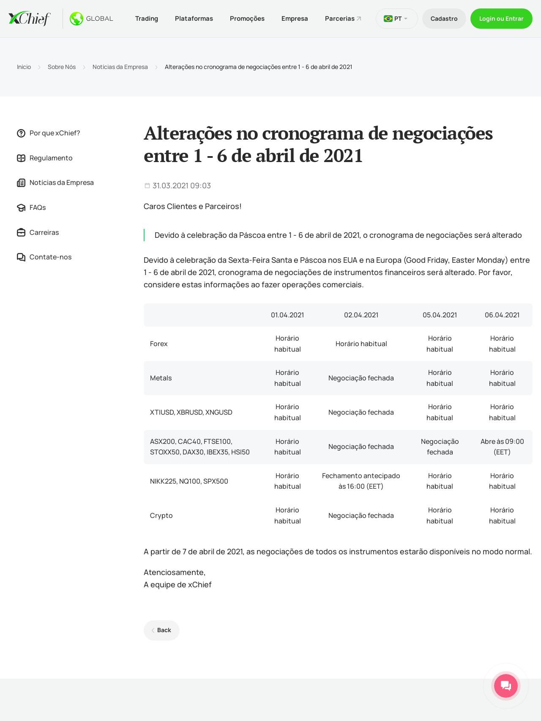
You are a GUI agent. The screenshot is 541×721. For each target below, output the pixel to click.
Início (24, 67)
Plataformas (194, 18)
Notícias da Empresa (120, 67)
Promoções (247, 18)
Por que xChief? (48, 133)
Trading (146, 18)
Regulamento (45, 157)
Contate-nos (44, 256)
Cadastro (444, 18)
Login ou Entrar (501, 18)
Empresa (294, 18)
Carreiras (38, 232)
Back (164, 630)
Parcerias (340, 18)
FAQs (31, 207)
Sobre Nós (62, 67)
